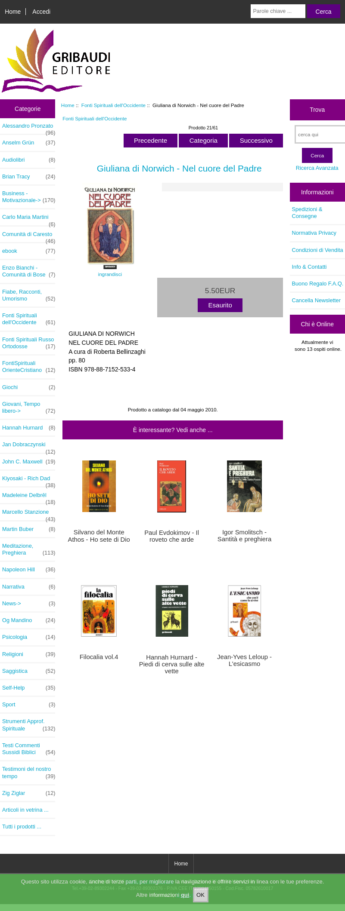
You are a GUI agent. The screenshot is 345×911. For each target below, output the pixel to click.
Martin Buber (28, 529)
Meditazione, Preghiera (28, 549)
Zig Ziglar (28, 793)
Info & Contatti (309, 267)
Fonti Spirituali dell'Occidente (113, 105)
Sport (28, 704)
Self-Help (28, 687)
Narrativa (28, 586)
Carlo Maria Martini (28, 219)
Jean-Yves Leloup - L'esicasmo (244, 660)
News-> (28, 603)
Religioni (28, 654)
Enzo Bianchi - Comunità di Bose (28, 271)
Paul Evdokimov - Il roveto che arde (171, 536)
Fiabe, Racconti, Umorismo (28, 295)
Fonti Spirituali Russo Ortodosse (28, 343)
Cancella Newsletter (316, 300)
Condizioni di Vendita (317, 250)
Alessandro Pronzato (28, 128)
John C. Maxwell (28, 461)
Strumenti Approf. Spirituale (28, 725)
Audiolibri (28, 159)
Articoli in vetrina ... (25, 810)
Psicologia (28, 637)
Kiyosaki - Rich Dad (28, 480)
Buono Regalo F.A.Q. (318, 283)
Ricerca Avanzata (317, 168)
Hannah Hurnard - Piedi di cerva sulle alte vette (172, 664)
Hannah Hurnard (28, 427)
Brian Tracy (28, 176)
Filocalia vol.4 (99, 656)
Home (13, 11)
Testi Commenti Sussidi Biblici (28, 749)
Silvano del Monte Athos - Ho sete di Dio (99, 536)
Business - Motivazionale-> (28, 197)
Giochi (28, 387)
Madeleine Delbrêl (28, 497)
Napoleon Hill (28, 569)
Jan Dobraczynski (28, 446)
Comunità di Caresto (28, 236)
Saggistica (28, 671)
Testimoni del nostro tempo (28, 772)
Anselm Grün (28, 142)
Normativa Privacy (314, 233)
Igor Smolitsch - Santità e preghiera (244, 536)
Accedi (41, 11)
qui (185, 902)
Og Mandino (28, 620)
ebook (28, 251)
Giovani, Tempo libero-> (28, 407)
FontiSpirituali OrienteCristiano (28, 367)
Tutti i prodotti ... (21, 826)
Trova (317, 109)
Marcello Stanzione (28, 514)
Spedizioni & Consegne (307, 212)
